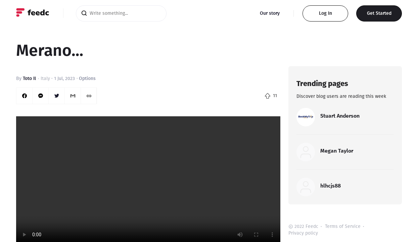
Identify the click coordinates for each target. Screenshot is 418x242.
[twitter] (57, 96)
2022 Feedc (306, 226)
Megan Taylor (336, 151)
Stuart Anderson (340, 116)
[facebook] (24, 96)
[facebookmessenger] (41, 96)
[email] (73, 96)
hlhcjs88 (330, 186)
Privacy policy (303, 233)
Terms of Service (343, 226)
